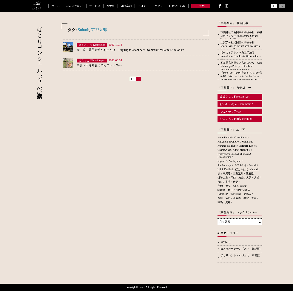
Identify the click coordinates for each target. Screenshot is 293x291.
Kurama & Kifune (227, 146)
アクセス (157, 5)
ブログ (142, 5)
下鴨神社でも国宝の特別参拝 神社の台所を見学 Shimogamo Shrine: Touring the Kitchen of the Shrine (241, 35)
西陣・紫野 (224, 198)
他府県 (250, 173)
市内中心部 (242, 190)
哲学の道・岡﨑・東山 (231, 177)
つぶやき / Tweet (230, 111)
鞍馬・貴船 (224, 202)
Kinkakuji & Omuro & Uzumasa (235, 141)
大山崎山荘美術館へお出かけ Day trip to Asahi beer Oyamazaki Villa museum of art (130, 49)
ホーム (55, 5)
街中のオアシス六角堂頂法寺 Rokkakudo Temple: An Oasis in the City (239, 55)
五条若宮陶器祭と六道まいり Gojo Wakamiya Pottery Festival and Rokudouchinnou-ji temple (241, 65)
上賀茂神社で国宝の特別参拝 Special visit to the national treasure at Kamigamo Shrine (240, 45)
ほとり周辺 (224, 173)
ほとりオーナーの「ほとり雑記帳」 (241, 249)
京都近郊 (99, 29)
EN (281, 6)
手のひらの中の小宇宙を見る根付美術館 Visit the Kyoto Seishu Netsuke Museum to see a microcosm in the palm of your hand (241, 75)
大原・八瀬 (252, 177)
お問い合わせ (177, 5)
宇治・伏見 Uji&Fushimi (232, 186)
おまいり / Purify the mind (236, 119)
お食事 (110, 5)
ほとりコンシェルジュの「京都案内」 (240, 257)
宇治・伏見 (231, 182)
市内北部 (223, 194)
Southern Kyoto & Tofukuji (232, 165)
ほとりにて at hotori (246, 169)
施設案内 (126, 5)
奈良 (220, 182)
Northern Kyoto (247, 146)
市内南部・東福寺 (240, 194)
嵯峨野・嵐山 (225, 190)
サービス (95, 5)
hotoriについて (75, 5)
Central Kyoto (241, 137)
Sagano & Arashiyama (229, 161)
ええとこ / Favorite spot (235, 96)
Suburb (83, 29)
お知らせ (225, 242)
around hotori (225, 137)
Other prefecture (242, 150)
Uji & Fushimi (225, 169)
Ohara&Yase (224, 150)
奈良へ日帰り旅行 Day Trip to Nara (99, 65)
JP (274, 6)
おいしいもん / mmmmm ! (236, 104)
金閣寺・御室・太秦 (245, 198)
